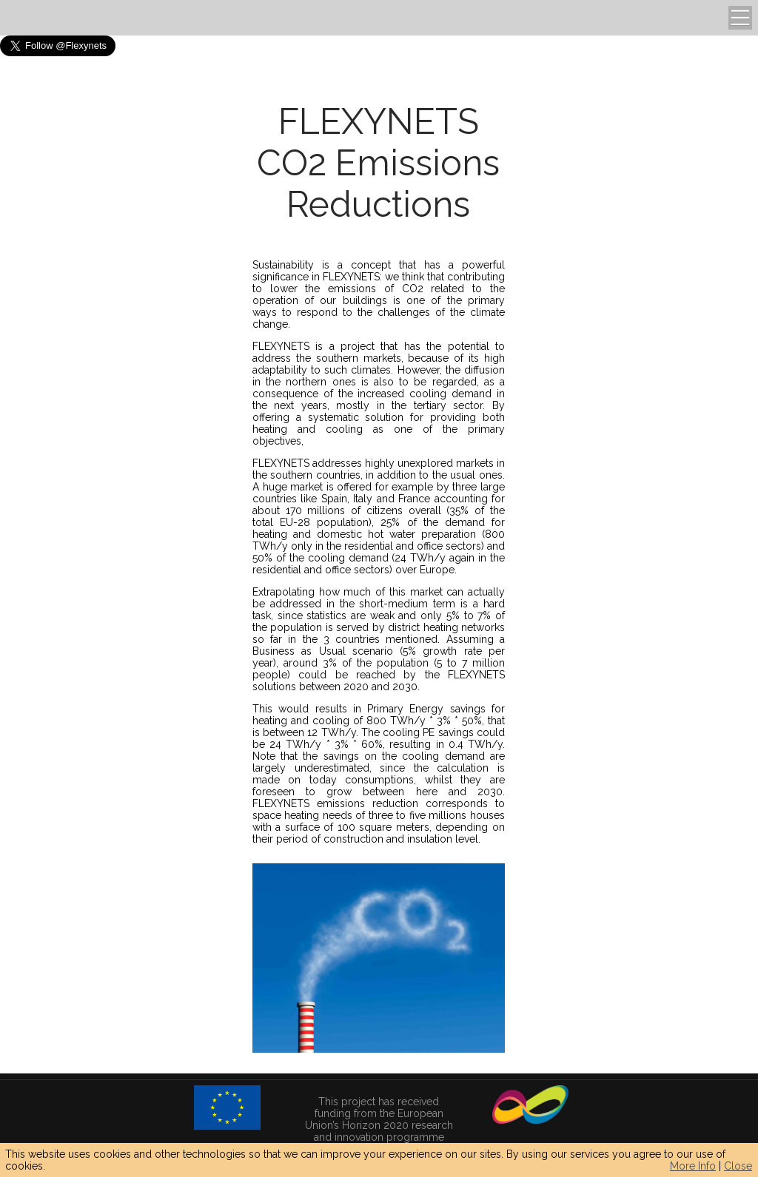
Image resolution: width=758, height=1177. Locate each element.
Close (738, 1166)
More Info (693, 1166)
